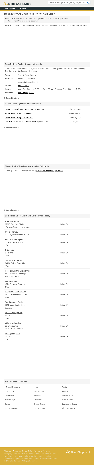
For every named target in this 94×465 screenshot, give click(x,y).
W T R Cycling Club (13, 313)
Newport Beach (68, 400)
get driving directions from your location (49, 171)
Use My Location (12, 387)
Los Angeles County (69, 404)
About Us (7, 451)
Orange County (39, 404)
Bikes (31, 93)
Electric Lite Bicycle (14, 240)
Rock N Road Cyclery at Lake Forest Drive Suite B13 (24, 109)
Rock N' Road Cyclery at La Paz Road (19, 118)
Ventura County (39, 408)
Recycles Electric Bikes (15, 292)
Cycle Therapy (11, 232)
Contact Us (16, 451)
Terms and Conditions (42, 451)
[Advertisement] (47, 44)
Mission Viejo (10, 400)
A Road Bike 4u (12, 221)
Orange (8, 404)
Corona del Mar (68, 395)
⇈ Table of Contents (11, 98)
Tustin (64, 387)
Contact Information (27, 25)
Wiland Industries (13, 323)
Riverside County (68, 408)
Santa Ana (37, 395)
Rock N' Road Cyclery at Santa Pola (18, 113)
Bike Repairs (23, 93)
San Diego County (11, 408)
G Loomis (9, 250)
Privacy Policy (27, 451)
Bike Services (10, 8)
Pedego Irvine (11, 281)
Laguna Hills (9, 395)
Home (7, 18)
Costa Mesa (38, 400)
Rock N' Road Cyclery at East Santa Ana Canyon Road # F (26, 122)
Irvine (36, 387)
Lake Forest (9, 391)
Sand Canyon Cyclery (15, 302)
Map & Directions (42, 25)
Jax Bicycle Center (13, 260)
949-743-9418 (23, 86)
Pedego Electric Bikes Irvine (17, 271)
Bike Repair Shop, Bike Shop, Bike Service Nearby (68, 25)
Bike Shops (21, 8)
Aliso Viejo (66, 391)
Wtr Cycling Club (12, 334)
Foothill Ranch (39, 391)
